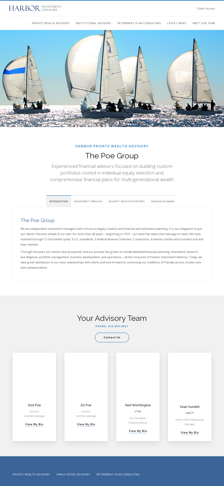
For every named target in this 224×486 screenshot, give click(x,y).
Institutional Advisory (93, 23)
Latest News (176, 23)
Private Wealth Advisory (51, 23)
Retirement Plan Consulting (139, 23)
